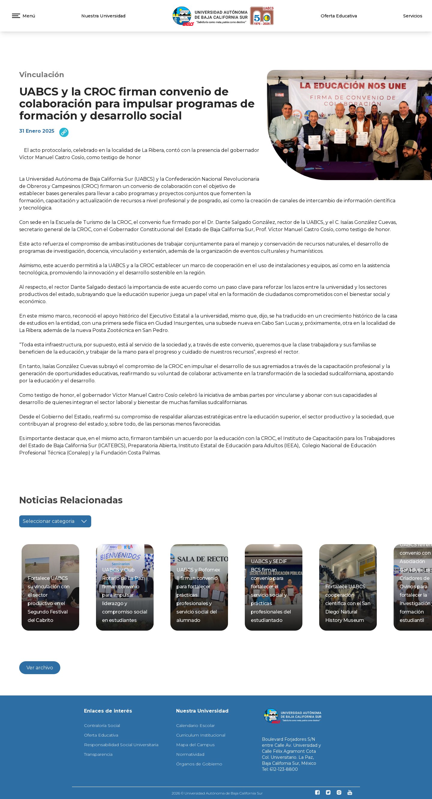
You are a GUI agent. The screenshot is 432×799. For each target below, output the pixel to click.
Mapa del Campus (195, 744)
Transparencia (98, 754)
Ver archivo (39, 668)
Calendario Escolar (195, 725)
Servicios (412, 16)
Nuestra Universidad (103, 16)
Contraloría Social (102, 725)
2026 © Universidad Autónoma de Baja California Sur (217, 793)
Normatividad (190, 754)
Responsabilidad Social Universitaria (121, 744)
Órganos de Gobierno (199, 764)
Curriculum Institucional (200, 735)
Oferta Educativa (339, 16)
